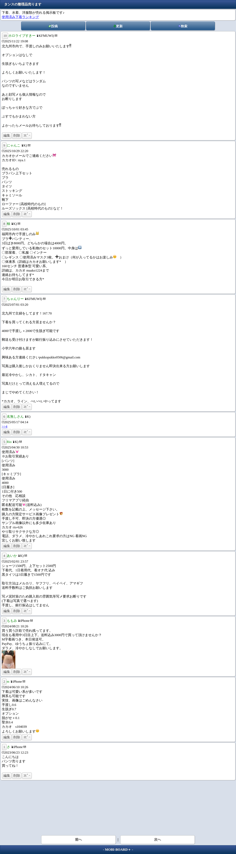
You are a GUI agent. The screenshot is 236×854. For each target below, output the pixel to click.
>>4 (4, 426)
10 (5, 36)
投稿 (53, 26)
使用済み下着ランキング (20, 17)
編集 (6, 135)
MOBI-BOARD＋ (118, 849)
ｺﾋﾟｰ (26, 135)
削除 (16, 135)
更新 (118, 26)
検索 (182, 26)
